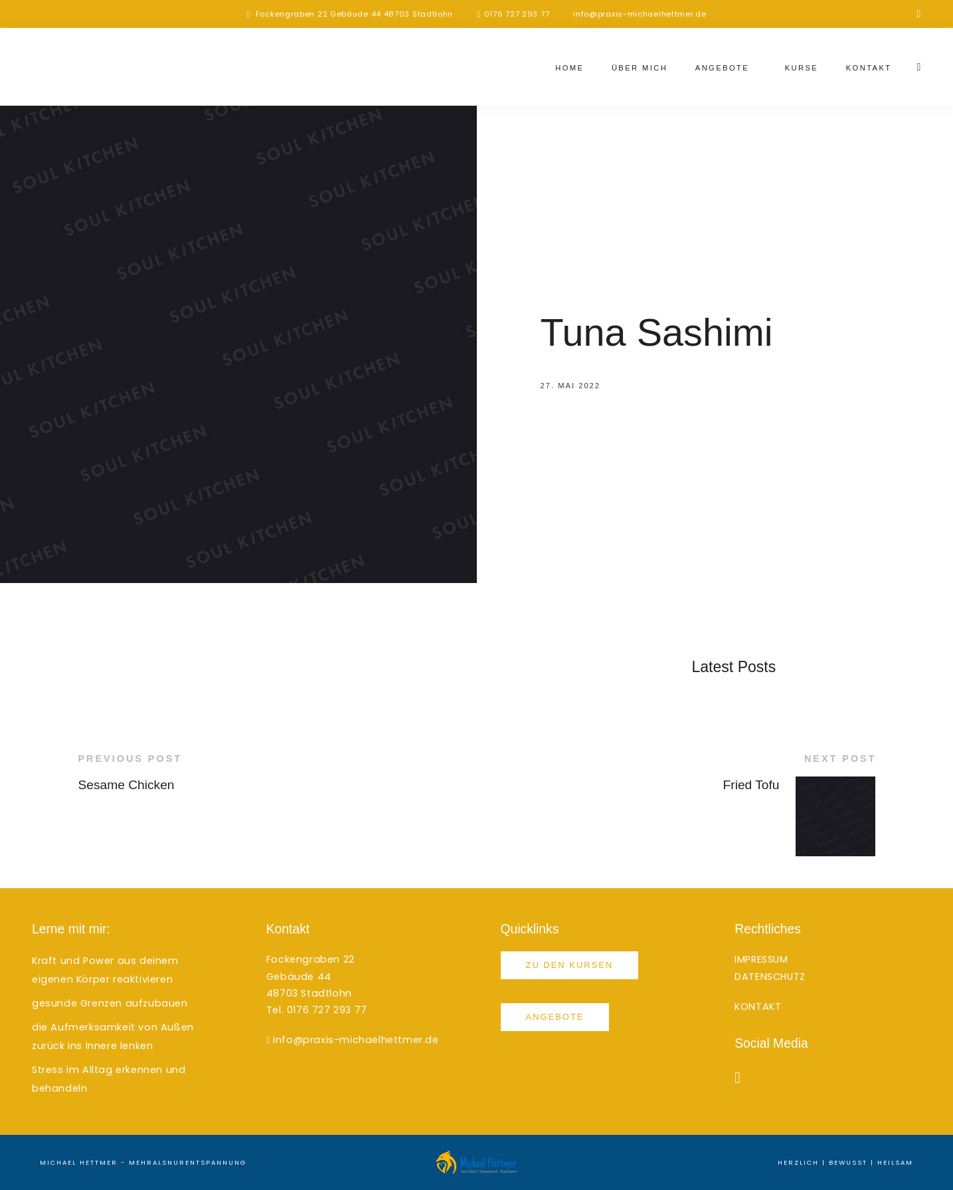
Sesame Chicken (126, 785)
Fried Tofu (751, 785)
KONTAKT (758, 1006)
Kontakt (869, 68)
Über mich (639, 68)
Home (569, 68)
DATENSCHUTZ (770, 976)
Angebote (722, 68)
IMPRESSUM (761, 959)
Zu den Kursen (570, 965)
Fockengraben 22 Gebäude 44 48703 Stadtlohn (354, 14)
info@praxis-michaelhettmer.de (639, 14)
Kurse (802, 68)
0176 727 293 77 (517, 14)
